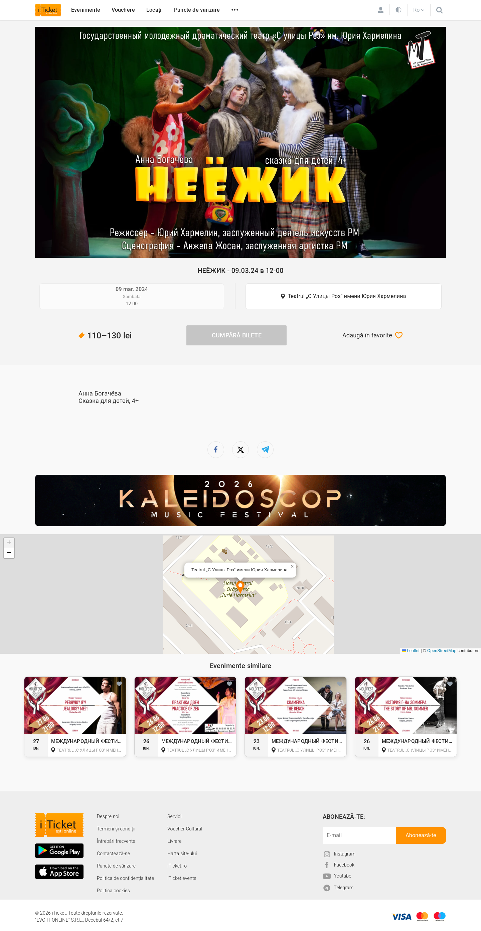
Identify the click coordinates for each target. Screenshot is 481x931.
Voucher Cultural (184, 828)
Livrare (174, 841)
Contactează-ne (113, 853)
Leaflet (411, 650)
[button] (240, 588)
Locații (154, 10)
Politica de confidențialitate (125, 878)
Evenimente (85, 10)
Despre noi (108, 816)
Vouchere (123, 10)
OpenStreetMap (441, 650)
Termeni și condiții (116, 828)
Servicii (174, 816)
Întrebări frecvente (116, 841)
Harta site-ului (182, 853)
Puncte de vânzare (197, 10)
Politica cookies (113, 890)
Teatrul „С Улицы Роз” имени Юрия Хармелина (347, 296)
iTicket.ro (177, 866)
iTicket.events (181, 878)
